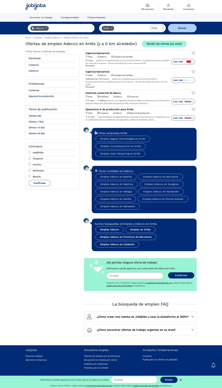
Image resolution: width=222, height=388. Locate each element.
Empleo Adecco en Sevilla (115, 198)
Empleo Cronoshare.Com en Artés (120, 146)
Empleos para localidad (96, 367)
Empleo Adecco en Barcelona (160, 176)
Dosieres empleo (34, 356)
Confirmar (39, 183)
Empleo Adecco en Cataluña (117, 244)
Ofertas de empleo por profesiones (102, 356)
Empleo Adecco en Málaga (116, 191)
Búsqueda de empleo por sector (100, 359)
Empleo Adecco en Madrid (116, 176)
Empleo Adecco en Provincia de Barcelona (126, 236)
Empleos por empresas (96, 363)
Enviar (169, 379)
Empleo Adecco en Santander (161, 191)
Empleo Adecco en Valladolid (117, 206)
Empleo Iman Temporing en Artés (120, 153)
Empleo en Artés (140, 229)
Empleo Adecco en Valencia (116, 184)
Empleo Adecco (109, 229)
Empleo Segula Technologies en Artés (122, 138)
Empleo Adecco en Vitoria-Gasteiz (162, 198)
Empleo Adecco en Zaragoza (161, 184)
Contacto (147, 356)
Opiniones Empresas (36, 359)
